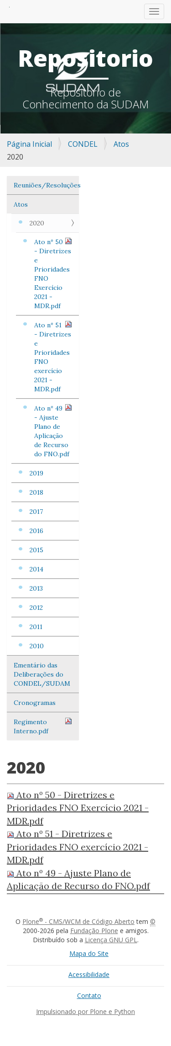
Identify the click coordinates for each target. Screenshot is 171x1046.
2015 (36, 550)
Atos (121, 144)
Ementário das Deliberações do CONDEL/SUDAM (42, 674)
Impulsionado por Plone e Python (85, 1011)
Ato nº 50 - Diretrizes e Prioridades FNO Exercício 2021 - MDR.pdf (53, 273)
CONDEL (83, 144)
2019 (36, 473)
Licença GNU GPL (111, 939)
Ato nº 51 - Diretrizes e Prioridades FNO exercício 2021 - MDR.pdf (53, 356)
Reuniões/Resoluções (46, 185)
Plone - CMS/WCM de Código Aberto (78, 921)
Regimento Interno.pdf (43, 726)
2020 (37, 223)
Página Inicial (29, 144)
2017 (36, 511)
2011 (36, 627)
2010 (37, 646)
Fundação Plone (94, 930)
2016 (36, 531)
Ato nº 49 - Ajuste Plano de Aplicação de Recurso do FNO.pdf (53, 431)
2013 (36, 588)
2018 (36, 492)
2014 (36, 569)
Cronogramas (35, 703)
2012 (36, 607)
